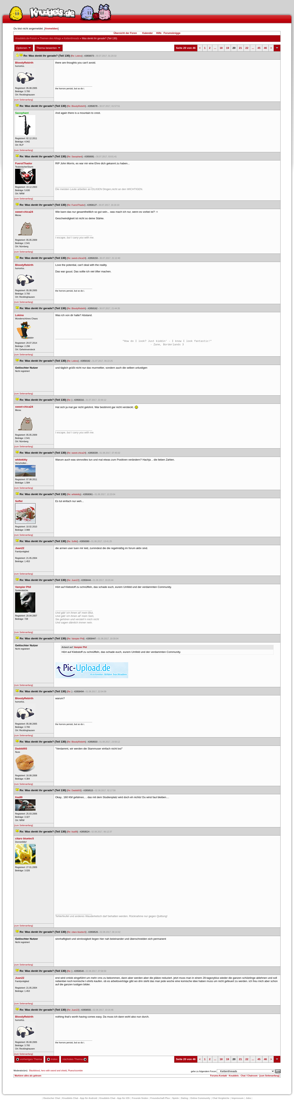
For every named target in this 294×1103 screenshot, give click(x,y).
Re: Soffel (72, 541)
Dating (184, 1098)
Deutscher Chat (51, 1098)
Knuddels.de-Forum (26, 38)
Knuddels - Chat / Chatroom (243, 1075)
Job (248, 1098)
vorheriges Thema (29, 1059)
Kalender (147, 33)
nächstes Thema (75, 1059)
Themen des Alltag (50, 38)
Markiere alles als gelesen (27, 1075)
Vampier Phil (80, 647)
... (215, 47)
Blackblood (34, 1070)
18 (221, 47)
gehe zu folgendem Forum (203, 1071)
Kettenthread (71, 38)
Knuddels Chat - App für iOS (114, 1098)
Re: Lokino (76, 56)
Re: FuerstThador (76, 205)
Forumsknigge (172, 33)
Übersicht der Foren (125, 33)
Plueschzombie (75, 1070)
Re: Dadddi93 (74, 790)
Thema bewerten (48, 48)
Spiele (175, 1098)
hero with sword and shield (54, 1070)
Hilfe (158, 33)
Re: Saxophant (75, 156)
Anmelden (51, 28)
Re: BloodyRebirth (76, 106)
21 (240, 47)
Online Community (200, 1098)
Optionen (23, 48)
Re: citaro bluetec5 (77, 932)
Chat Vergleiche (221, 1098)
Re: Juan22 (73, 580)
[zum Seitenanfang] (23, 99)
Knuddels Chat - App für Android (79, 1098)
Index (52, 1059)
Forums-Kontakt (218, 1075)
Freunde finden (140, 1098)
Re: (70, 400)
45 (258, 47)
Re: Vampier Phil (76, 638)
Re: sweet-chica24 (77, 258)
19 (227, 47)
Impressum (238, 1098)
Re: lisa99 (72, 831)
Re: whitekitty (74, 494)
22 (246, 47)
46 (265, 47)
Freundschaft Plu (160, 1098)
